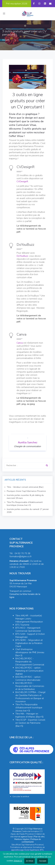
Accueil (5, 39)
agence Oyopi (27, 836)
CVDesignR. (22, 181)
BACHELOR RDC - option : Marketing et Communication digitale (29, 670)
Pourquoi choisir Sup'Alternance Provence (26, 491)
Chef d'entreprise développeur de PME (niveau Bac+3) (29, 652)
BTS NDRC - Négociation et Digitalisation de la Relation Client (29, 643)
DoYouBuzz (22, 256)
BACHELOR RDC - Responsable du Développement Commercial (29, 661)
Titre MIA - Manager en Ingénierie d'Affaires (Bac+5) (29, 715)
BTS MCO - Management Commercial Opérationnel (28, 629)
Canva (20, 342)
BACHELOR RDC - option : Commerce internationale (28, 678)
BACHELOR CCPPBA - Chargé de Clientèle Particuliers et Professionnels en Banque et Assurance (30, 697)
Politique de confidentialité (31, 840)
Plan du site (39, 836)
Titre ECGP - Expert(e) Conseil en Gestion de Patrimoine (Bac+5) (30, 722)
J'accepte (42, 861)
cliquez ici (18, 860)
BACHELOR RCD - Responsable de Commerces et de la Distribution (29, 686)
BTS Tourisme (22, 624)
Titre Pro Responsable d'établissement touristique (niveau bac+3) (25, 504)
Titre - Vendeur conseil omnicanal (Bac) (25, 487)
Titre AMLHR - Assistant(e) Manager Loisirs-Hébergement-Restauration (29, 618)
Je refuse (29, 861)
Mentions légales (21, 839)
